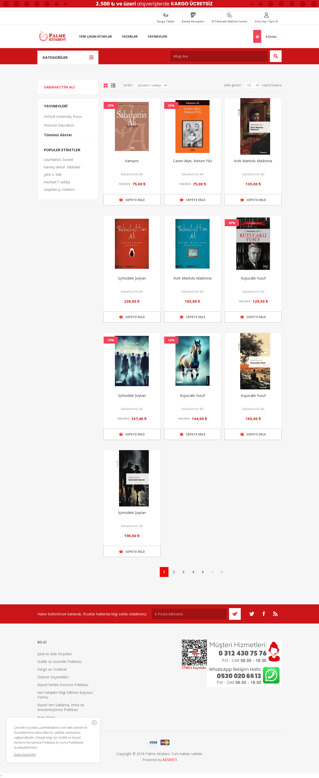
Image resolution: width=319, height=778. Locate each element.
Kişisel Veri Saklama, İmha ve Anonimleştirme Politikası (60, 707)
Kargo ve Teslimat (52, 669)
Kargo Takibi (165, 21)
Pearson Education (59, 125)
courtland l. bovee (58, 159)
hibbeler (73, 167)
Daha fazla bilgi (25, 755)
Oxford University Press (63, 116)
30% (232, 222)
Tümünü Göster (58, 135)
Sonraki (212, 572)
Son (222, 572)
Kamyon (132, 160)
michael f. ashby (57, 182)
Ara (276, 56)
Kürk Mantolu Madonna (253, 160)
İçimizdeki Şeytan (132, 278)
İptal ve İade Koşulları (54, 653)
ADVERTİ (169, 759)
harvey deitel (54, 167)
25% (110, 105)
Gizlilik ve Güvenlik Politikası (59, 661)
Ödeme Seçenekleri (53, 677)
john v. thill (52, 174)
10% (110, 340)
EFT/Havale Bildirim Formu (229, 21)
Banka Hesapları (193, 21)
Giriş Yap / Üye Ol (266, 21)
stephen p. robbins (59, 189)
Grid (105, 85)
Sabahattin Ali (132, 174)
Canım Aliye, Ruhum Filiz (192, 160)
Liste (113, 85)
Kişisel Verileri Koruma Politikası (62, 684)
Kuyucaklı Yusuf (253, 278)
